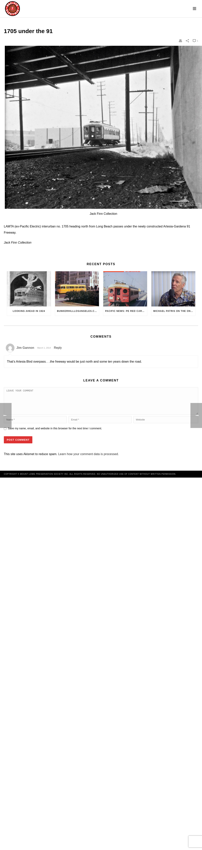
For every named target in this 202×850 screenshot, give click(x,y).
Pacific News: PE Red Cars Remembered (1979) (126, 311)
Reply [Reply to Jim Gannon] (58, 347)
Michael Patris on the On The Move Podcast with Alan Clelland (174, 311)
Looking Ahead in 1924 (29, 311)
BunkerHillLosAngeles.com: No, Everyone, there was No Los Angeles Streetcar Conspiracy (78, 311)
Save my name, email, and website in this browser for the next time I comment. (55, 433)
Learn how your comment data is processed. (88, 458)
